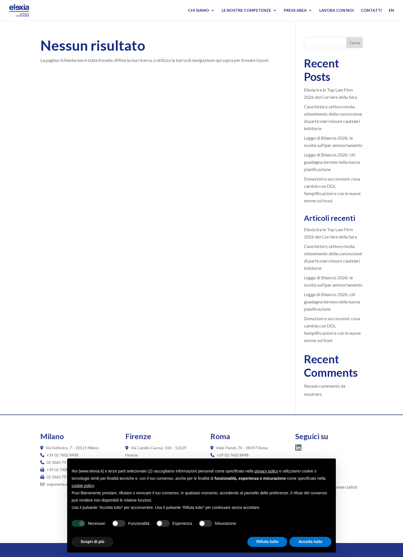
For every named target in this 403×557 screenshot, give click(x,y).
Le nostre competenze (246, 10)
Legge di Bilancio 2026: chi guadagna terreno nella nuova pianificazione (332, 162)
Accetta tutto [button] (310, 541)
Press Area (295, 10)
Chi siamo (198, 10)
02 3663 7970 (58, 462)
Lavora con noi (336, 10)
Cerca (354, 42)
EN (391, 10)
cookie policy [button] (83, 485)
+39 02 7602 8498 (62, 455)
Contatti (371, 10)
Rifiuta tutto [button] (267, 541)
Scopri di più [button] (92, 541)
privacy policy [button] (266, 471)
